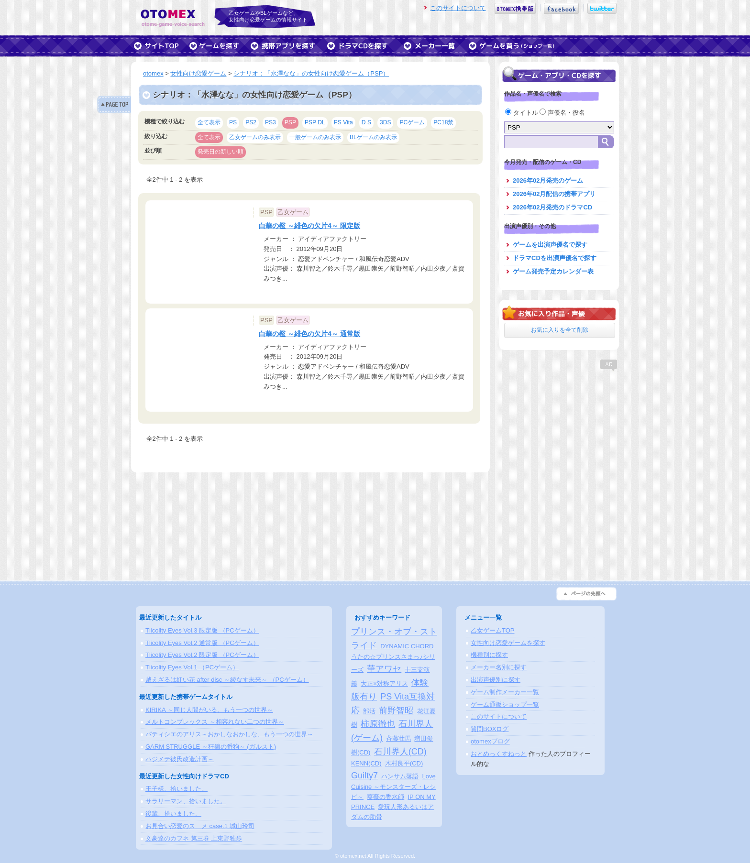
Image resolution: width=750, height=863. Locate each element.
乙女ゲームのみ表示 (255, 137)
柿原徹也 (378, 724)
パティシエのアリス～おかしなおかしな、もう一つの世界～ (229, 734)
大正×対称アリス (384, 683)
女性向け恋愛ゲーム (198, 73)
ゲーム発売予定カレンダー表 (553, 271)
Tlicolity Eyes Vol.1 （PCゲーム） (192, 667)
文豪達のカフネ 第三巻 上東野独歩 (193, 838)
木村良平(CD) (404, 763)
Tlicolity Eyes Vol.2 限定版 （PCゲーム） (202, 654)
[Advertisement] (559, 432)
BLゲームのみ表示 (373, 137)
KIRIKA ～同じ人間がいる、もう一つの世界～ (209, 709)
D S (366, 122)
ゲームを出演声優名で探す (550, 244)
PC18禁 (443, 122)
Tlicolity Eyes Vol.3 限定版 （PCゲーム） (202, 630)
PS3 (270, 122)
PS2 (250, 122)
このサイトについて (458, 7)
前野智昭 (396, 710)
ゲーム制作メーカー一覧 (505, 692)
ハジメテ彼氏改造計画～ (179, 759)
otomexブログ (490, 741)
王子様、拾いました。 (176, 788)
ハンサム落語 (400, 776)
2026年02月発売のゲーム (548, 180)
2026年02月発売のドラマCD (552, 207)
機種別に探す (489, 654)
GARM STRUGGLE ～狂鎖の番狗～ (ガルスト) (210, 746)
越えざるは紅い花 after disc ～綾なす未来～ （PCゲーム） (227, 679)
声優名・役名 (562, 112)
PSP (290, 122)
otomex (153, 73)
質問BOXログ (489, 728)
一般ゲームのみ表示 (315, 137)
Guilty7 (364, 775)
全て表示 (209, 122)
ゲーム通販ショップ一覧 (505, 704)
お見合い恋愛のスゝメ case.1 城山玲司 (199, 826)
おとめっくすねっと (499, 753)
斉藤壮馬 (398, 738)
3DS (385, 122)
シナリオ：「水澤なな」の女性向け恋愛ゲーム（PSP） (311, 73)
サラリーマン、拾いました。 (185, 801)
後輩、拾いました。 (173, 813)
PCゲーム (412, 122)
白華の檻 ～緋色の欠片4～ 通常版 (309, 334)
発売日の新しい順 (220, 151)
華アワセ (384, 669)
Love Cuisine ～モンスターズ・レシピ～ (393, 787)
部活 (369, 711)
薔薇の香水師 (385, 796)
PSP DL (315, 122)
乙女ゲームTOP (493, 630)
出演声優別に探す (495, 679)
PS (233, 122)
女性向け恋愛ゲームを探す (508, 642)
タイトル (522, 112)
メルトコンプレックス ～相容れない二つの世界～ (214, 721)
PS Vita (343, 122)
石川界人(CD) (400, 751)
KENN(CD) (366, 763)
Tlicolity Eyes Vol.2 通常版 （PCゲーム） (202, 642)
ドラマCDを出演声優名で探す (554, 258)
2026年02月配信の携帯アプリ (554, 193)
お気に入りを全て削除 (559, 330)
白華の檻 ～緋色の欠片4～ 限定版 (309, 225)
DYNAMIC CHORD (406, 646)
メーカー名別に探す (499, 667)
